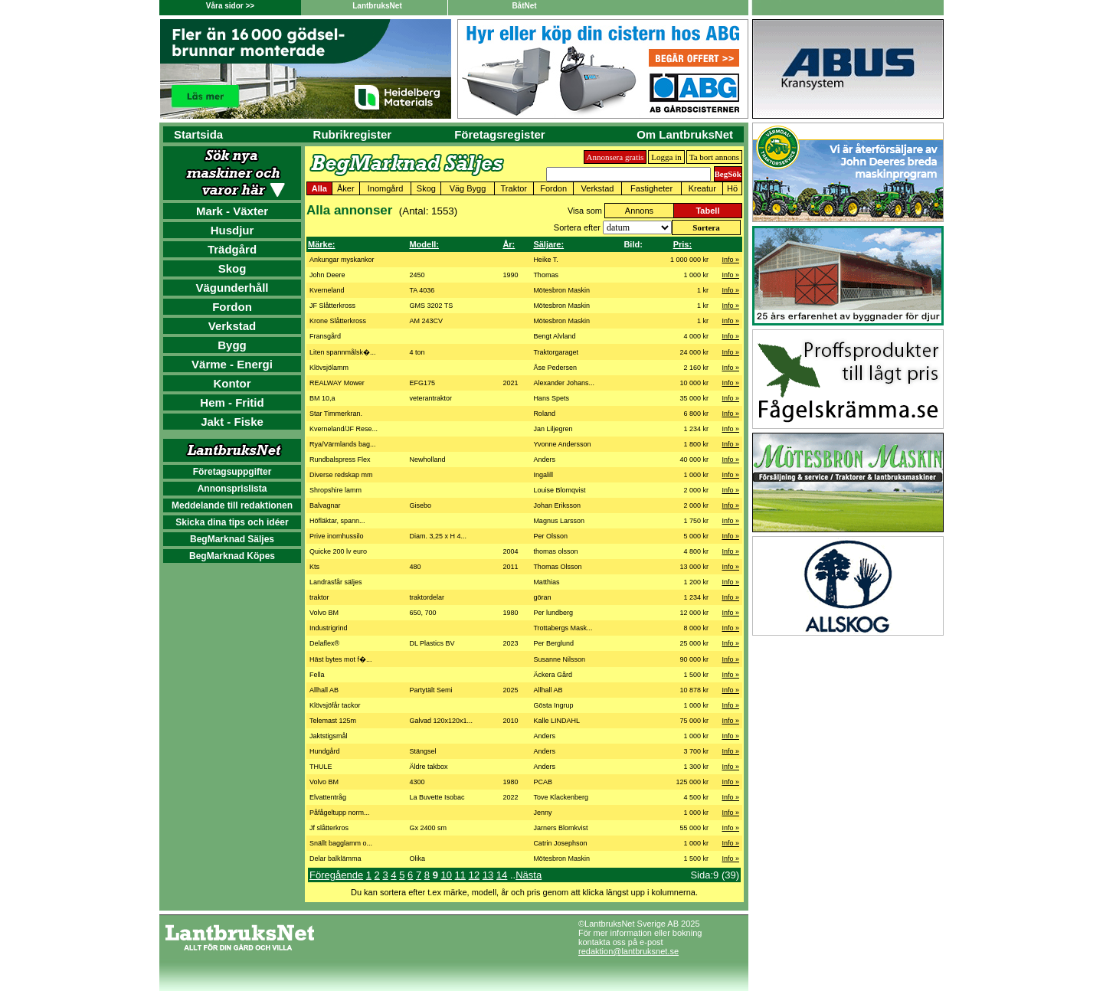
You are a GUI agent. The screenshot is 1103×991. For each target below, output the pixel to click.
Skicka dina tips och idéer (231, 522)
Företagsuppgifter (232, 471)
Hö (732, 188)
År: (508, 244)
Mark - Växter (232, 210)
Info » (730, 259)
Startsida (198, 134)
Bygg (232, 345)
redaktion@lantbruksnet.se (628, 951)
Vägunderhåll (231, 287)
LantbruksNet (376, 6)
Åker (346, 188)
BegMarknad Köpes (232, 556)
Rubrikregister (352, 134)
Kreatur (702, 188)
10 (445, 875)
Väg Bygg (468, 188)
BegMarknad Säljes (232, 539)
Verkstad (232, 325)
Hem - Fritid (231, 402)
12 (474, 875)
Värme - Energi (232, 364)
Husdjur (232, 230)
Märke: (321, 244)
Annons (639, 210)
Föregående (336, 875)
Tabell (707, 210)
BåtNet (524, 6)
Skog (232, 268)
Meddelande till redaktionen (232, 505)
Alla (319, 188)
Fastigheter (651, 188)
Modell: (424, 244)
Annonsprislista (232, 488)
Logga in (666, 157)
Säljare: (548, 244)
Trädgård (232, 249)
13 (488, 875)
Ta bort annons (714, 157)
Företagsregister (499, 134)
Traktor (514, 188)
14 (501, 875)
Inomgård (385, 188)
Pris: (682, 244)
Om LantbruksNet (685, 134)
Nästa (528, 875)
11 (460, 875)
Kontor (231, 383)
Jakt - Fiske (232, 421)
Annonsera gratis (615, 157)
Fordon (232, 306)
